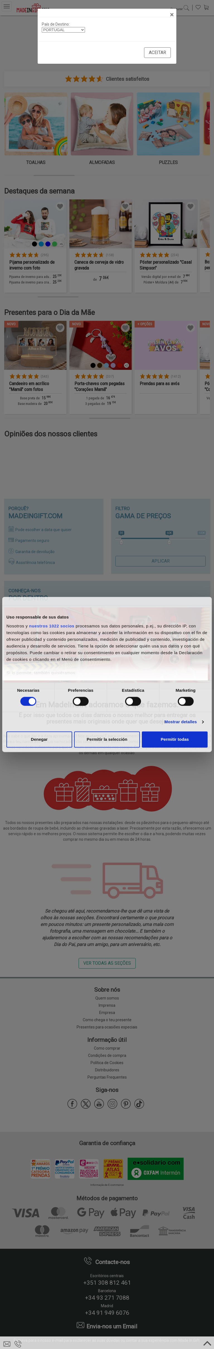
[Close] (172, 14)
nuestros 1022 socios (51, 626)
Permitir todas (175, 739)
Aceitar (157, 52)
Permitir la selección (107, 739)
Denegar (39, 739)
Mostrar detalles (180, 721)
